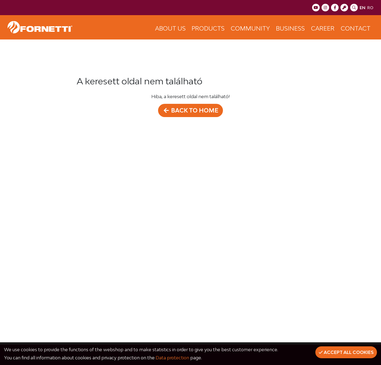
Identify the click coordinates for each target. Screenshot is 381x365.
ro (370, 7)
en (362, 7)
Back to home (190, 110)
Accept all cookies (346, 352)
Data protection (172, 357)
